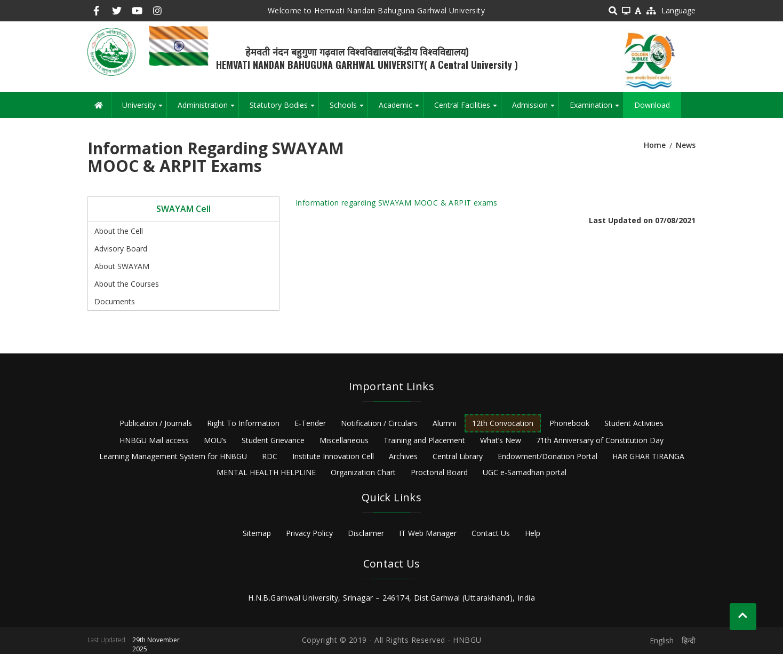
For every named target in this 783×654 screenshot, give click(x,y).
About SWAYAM (121, 266)
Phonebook (569, 423)
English (662, 640)
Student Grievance (273, 440)
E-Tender (310, 423)
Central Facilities (467, 109)
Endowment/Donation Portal (547, 456)
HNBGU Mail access (154, 440)
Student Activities (634, 423)
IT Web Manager (428, 533)
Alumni (444, 423)
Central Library (458, 456)
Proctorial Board (439, 472)
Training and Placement (424, 440)
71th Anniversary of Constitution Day (600, 440)
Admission (535, 109)
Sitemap (257, 533)
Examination (596, 109)
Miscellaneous (344, 440)
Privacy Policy (309, 533)
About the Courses (126, 284)
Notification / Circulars (379, 423)
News (686, 145)
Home (655, 145)
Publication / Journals (155, 423)
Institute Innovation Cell (333, 456)
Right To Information (243, 423)
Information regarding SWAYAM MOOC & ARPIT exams (396, 203)
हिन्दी (689, 640)
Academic (401, 109)
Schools (348, 109)
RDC (269, 456)
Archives (403, 456)
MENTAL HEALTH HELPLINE (266, 472)
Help (532, 533)
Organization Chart (363, 472)
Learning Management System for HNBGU (173, 456)
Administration (208, 109)
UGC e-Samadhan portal (524, 472)
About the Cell (118, 231)
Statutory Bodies (284, 109)
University (144, 109)
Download (652, 105)
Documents (114, 301)
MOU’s (215, 440)
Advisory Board (120, 248)
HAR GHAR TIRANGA (648, 456)
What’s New (500, 440)
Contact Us (491, 533)
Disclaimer (366, 533)
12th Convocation (502, 423)
